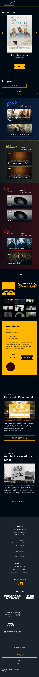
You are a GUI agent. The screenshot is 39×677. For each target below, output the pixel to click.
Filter (13, 85)
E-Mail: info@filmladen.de (19, 572)
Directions (19, 647)
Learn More (13, 356)
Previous (2, 33)
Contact (19, 655)
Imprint (19, 663)
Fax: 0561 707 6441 (19, 569)
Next (36, 33)
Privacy (19, 661)
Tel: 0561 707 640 (19, 567)
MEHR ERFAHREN (19, 438)
